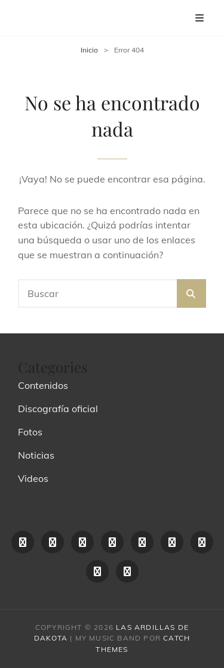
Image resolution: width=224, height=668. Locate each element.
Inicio (89, 49)
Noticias (36, 455)
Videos (33, 478)
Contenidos (43, 385)
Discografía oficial (58, 409)
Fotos (30, 432)
